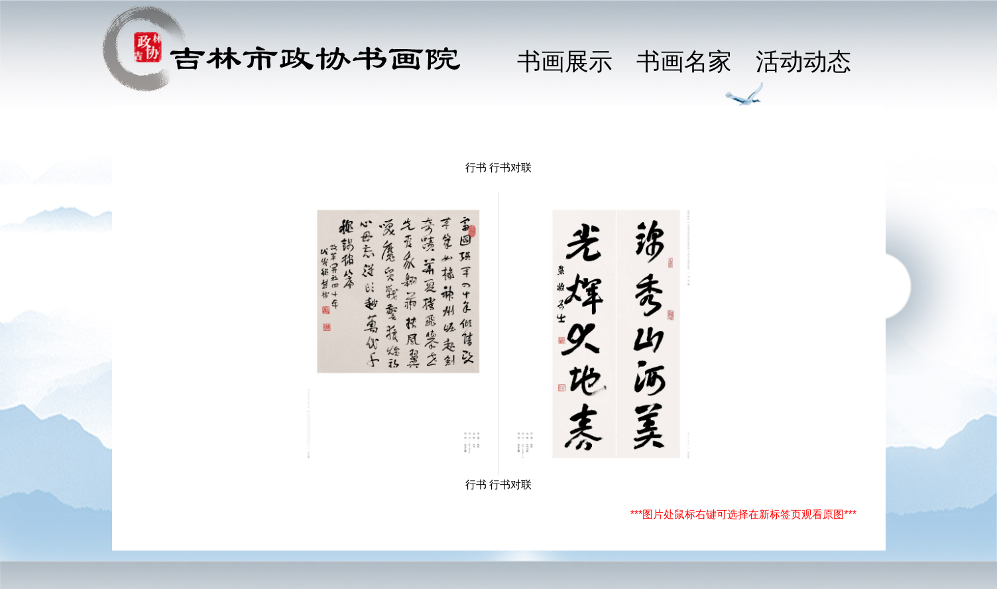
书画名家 (684, 61)
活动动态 (803, 61)
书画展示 (565, 61)
